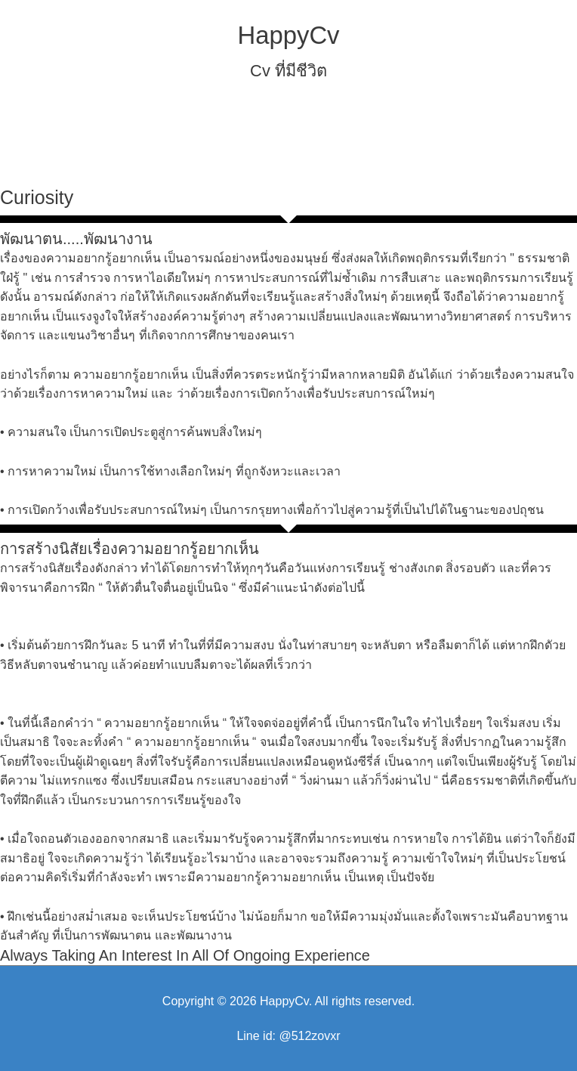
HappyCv (288, 35)
